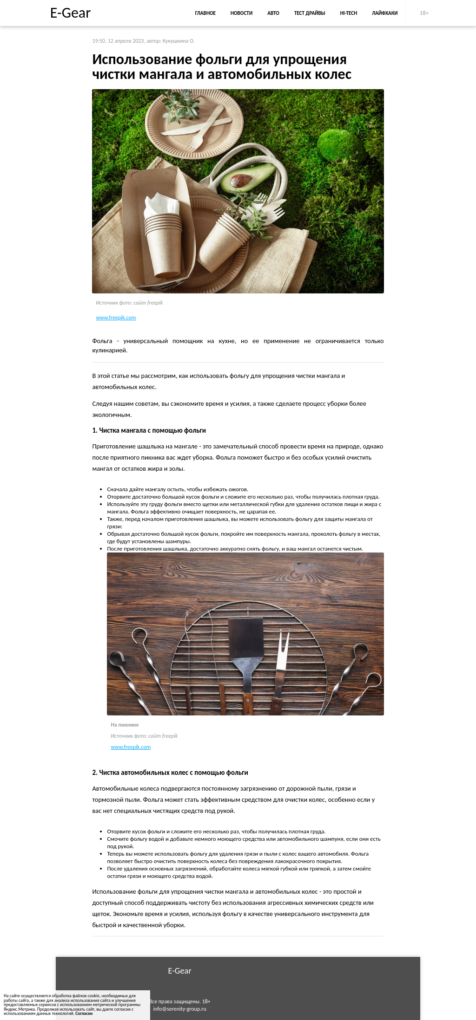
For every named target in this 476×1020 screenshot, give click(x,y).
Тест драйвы (309, 13)
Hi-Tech (348, 13)
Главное (205, 13)
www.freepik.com (116, 317)
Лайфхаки (384, 13)
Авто (273, 13)
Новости (241, 13)
